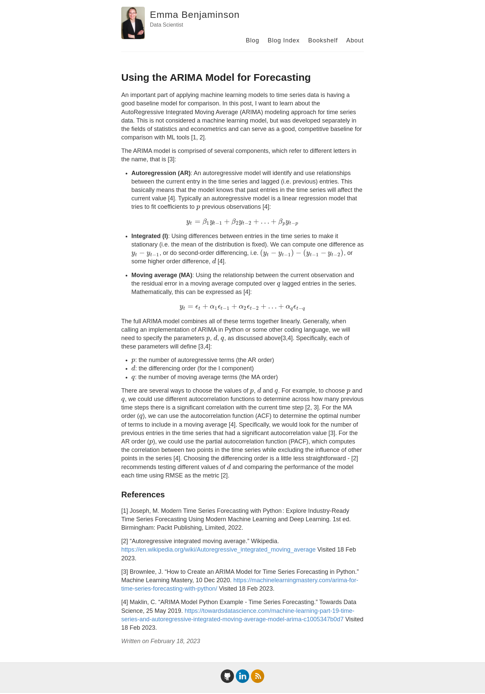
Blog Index (284, 40)
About (355, 40)
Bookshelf (323, 40)
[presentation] (198, 206)
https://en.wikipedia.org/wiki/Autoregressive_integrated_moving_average (218, 549)
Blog (252, 40)
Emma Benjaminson (195, 14)
